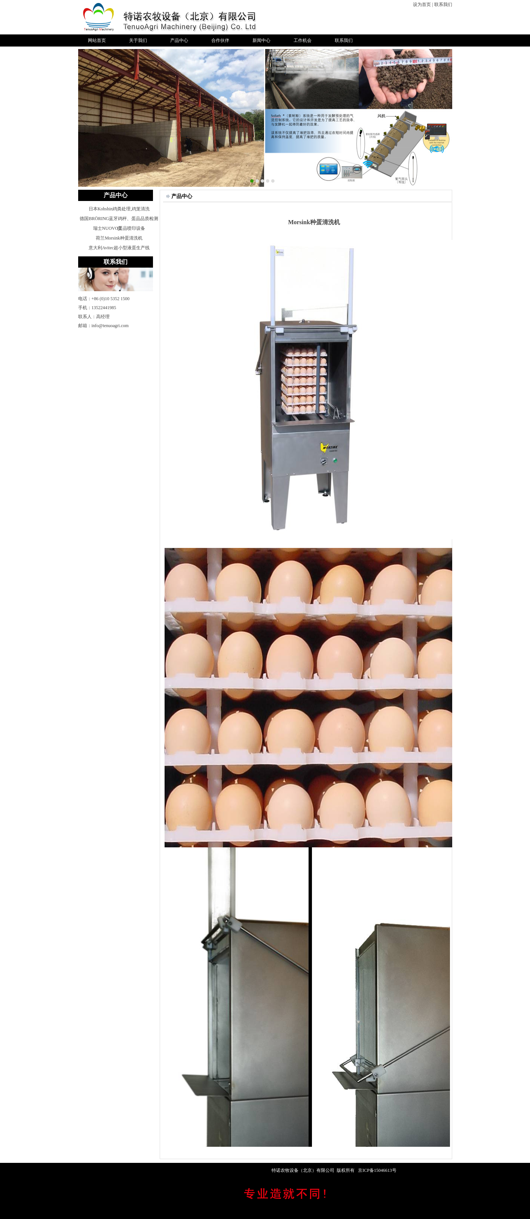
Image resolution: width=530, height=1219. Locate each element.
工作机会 (303, 40)
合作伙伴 (220, 40)
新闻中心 (261, 40)
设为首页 (422, 4)
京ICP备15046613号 (377, 1170)
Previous (84, 117)
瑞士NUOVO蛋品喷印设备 (119, 228)
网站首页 (97, 40)
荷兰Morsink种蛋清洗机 (119, 238)
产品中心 (179, 40)
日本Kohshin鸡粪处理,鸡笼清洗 (119, 208)
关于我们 (138, 40)
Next (446, 117)
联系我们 (443, 4)
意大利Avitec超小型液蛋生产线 (119, 247)
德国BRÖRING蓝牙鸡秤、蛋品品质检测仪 (119, 219)
